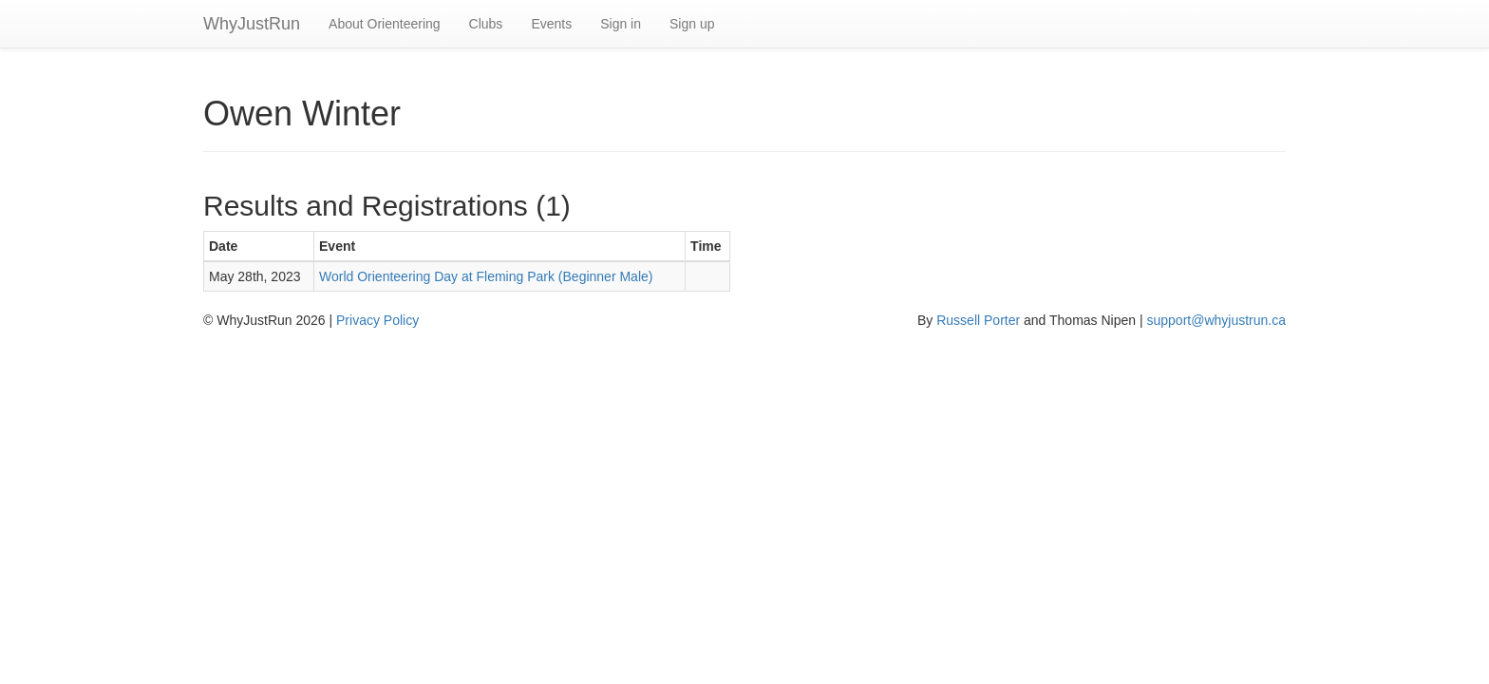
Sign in (620, 23)
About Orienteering (385, 23)
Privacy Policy (377, 320)
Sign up (691, 23)
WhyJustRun (251, 23)
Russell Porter (978, 320)
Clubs (486, 23)
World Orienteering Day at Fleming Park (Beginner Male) (485, 276)
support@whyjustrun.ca (1216, 320)
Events (551, 23)
